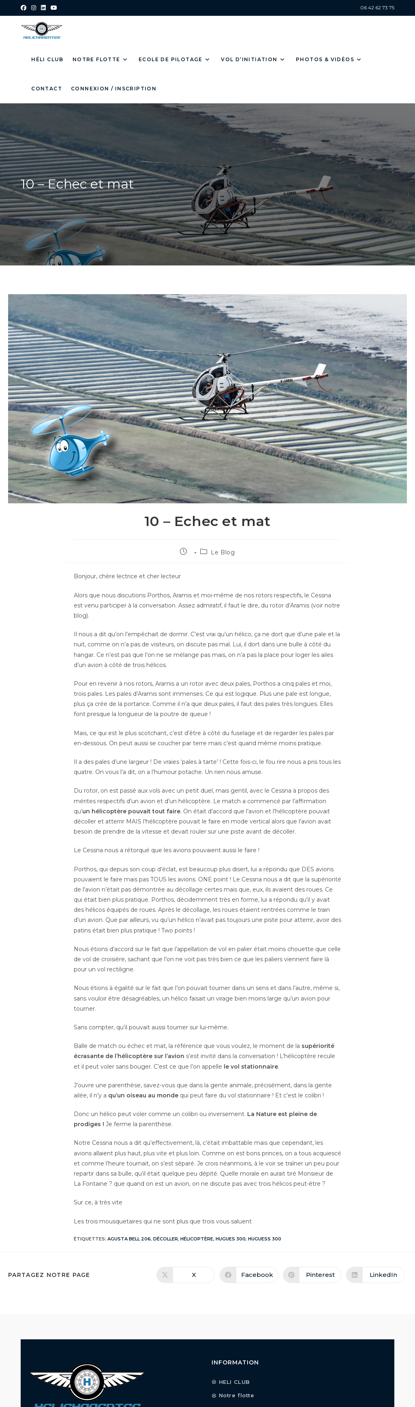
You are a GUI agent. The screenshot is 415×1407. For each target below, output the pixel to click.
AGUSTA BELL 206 (129, 1239)
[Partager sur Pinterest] (312, 1275)
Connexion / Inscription (113, 89)
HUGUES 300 (231, 1239)
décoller (165, 1239)
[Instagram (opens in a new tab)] (34, 8)
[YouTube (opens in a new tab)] (54, 8)
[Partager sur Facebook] (249, 1275)
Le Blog (223, 552)
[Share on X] (185, 1275)
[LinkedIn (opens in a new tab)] (43, 8)
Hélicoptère (196, 1239)
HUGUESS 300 (264, 1239)
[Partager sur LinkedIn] (375, 1275)
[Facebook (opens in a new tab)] (25, 8)
